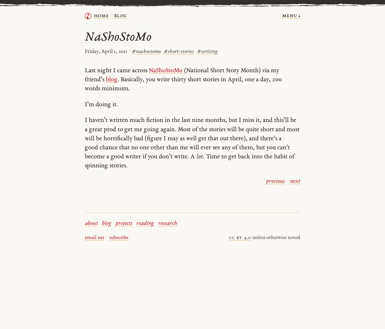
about (91, 223)
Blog (120, 16)
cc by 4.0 (240, 238)
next (295, 181)
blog (112, 79)
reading (145, 223)
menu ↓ (291, 16)
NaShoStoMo (166, 70)
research (167, 223)
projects (124, 223)
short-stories (179, 51)
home (101, 16)
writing (207, 51)
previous (275, 181)
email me (94, 238)
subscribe (118, 238)
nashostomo (146, 51)
